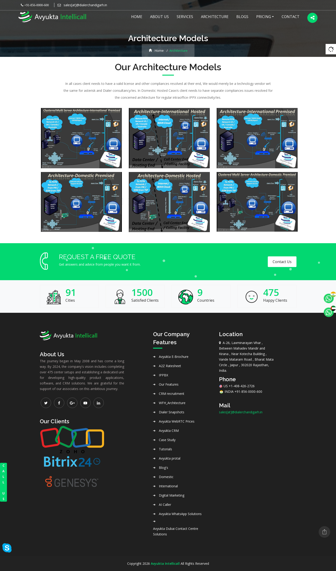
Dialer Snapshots (171, 412)
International (168, 486)
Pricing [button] (263, 16)
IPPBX (163, 375)
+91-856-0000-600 (36, 5)
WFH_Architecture (172, 403)
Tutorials (165, 449)
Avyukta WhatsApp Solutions (180, 514)
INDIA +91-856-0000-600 (240, 391)
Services (185, 16)
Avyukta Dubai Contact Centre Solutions (175, 531)
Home (136, 16)
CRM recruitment (171, 393)
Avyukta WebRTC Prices (176, 421)
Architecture (214, 16)
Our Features (169, 384)
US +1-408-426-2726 (237, 386)
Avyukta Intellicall (165, 563)
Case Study (167, 440)
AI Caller (165, 504)
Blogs (242, 16)
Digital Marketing (171, 495)
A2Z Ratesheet (170, 366)
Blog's (163, 467)
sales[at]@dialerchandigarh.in (85, 5)
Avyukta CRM (169, 430)
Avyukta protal (169, 458)
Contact (290, 16)
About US (159, 16)
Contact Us (282, 261)
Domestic (166, 477)
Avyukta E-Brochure (173, 356)
